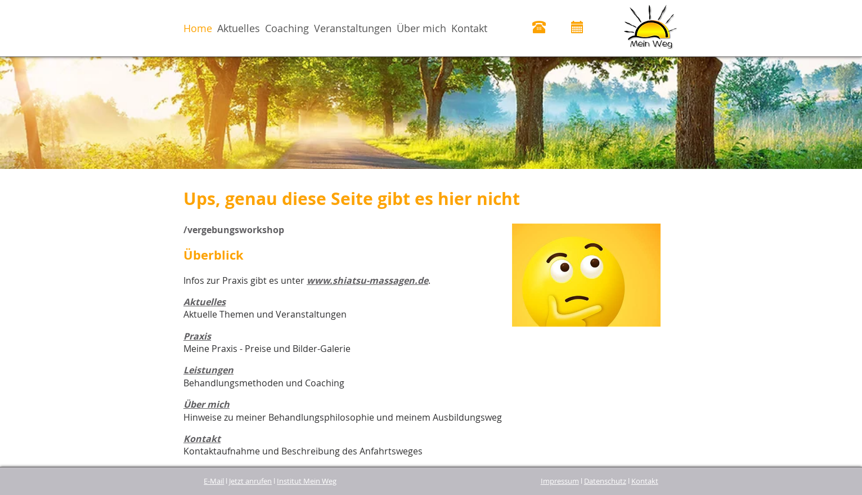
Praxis (197, 336)
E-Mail (214, 481)
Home (197, 28)
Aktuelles (238, 28)
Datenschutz (605, 481)
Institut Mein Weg (306, 481)
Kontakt (469, 28)
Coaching (287, 28)
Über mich (421, 28)
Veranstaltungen (353, 28)
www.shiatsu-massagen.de (367, 280)
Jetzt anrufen (250, 481)
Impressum (560, 481)
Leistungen (208, 370)
